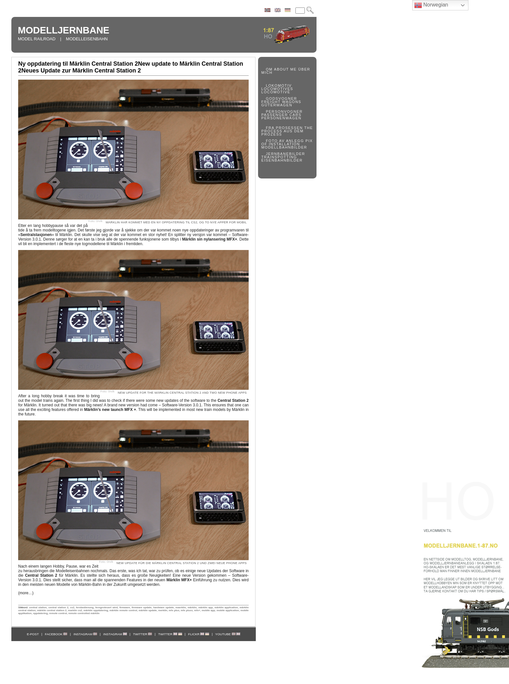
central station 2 (58, 607)
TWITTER (142, 634)
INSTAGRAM (85, 634)
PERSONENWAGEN (281, 118)
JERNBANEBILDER (285, 154)
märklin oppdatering (95, 610)
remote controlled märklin (83, 613)
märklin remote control (123, 610)
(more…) (25, 593)
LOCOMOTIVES (277, 89)
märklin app (205, 607)
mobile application (228, 610)
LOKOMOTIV (279, 85)
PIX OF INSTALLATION (287, 142)
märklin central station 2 (52, 610)
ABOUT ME (285, 69)
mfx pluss (187, 610)
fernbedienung (84, 607)
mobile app (208, 610)
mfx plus (174, 610)
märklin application (226, 607)
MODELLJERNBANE (63, 30)
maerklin (181, 607)
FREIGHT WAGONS (281, 102)
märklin (192, 607)
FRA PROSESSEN (284, 128)
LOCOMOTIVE (275, 92)
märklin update (148, 610)
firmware (124, 607)
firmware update (142, 607)
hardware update (163, 607)
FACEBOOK (56, 634)
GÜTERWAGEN (276, 105)
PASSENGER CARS (281, 115)
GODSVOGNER (281, 98)
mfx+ (197, 610)
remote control (58, 613)
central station (37, 607)
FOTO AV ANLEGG (285, 141)
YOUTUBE (227, 634)
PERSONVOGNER (284, 111)
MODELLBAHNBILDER (284, 147)
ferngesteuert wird (106, 607)
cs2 (72, 607)
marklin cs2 (75, 610)
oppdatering (40, 613)
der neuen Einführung (179, 580)
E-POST (33, 634)
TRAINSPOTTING (279, 157)
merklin (162, 610)
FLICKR (198, 634)
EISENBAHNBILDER (282, 160)
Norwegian (431, 5)
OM (269, 69)
